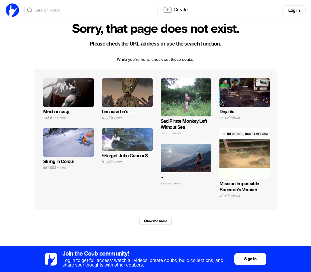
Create (175, 9)
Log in (294, 10)
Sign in (250, 259)
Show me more (155, 221)
